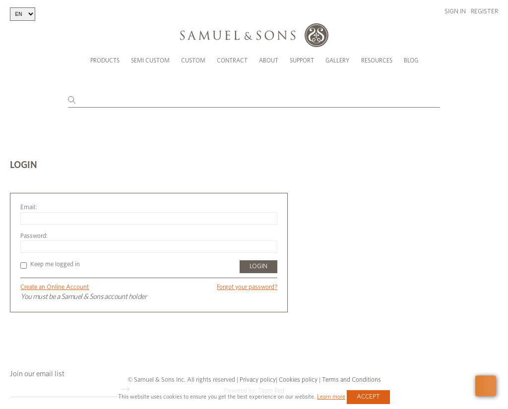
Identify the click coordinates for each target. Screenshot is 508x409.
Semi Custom (150, 60)
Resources (376, 60)
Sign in (455, 11)
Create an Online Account (54, 280)
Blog (411, 60)
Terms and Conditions (350, 372)
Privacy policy (258, 372)
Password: (34, 229)
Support (302, 60)
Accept (368, 397)
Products (105, 60)
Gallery (337, 60)
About (268, 60)
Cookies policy (298, 372)
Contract (232, 60)
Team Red (271, 383)
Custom (193, 60)
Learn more (331, 397)
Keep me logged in (50, 257)
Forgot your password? (247, 280)
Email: (28, 200)
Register (484, 11)
